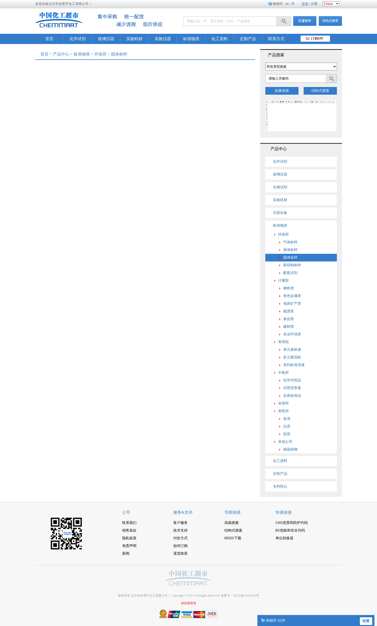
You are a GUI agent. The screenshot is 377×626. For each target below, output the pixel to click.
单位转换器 (284, 538)
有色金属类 (292, 296)
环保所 (100, 54)
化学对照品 (292, 380)
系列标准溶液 (294, 365)
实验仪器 (163, 39)
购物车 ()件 (275, 620)
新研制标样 (292, 265)
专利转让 (280, 486)
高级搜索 (231, 523)
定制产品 (248, 39)
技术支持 (180, 530)
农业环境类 (292, 334)
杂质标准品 (292, 396)
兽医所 (283, 411)
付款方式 (180, 538)
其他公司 (285, 442)
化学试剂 (78, 39)
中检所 (283, 373)
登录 (305, 4)
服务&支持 (183, 512)
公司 (126, 512)
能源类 (288, 311)
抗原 (286, 426)
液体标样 (290, 250)
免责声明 (129, 546)
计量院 (283, 280)
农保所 (283, 403)
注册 (314, 4)
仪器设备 (280, 213)
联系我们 (129, 523)
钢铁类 (288, 288)
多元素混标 (292, 357)
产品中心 (61, 54)
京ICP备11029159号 (246, 595)
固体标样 (290, 257)
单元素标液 (292, 350)
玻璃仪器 (106, 39)
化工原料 (219, 39)
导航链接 (232, 512)
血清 (286, 419)
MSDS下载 (232, 538)
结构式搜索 (320, 91)
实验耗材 (134, 39)
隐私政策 (129, 538)
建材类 (288, 326)
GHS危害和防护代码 (292, 523)
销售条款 (129, 530)
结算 (366, 621)
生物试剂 (280, 187)
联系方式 (276, 39)
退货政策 (180, 553)
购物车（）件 (284, 4)
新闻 (125, 553)
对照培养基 (292, 388)
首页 (49, 39)
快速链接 (284, 512)
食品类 (288, 319)
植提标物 (290, 449)
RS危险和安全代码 (290, 530)
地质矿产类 (292, 303)
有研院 (283, 342)
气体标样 (290, 242)
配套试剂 (290, 273)
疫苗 (286, 434)
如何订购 (180, 546)
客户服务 (180, 523)
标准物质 (191, 39)
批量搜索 (282, 91)
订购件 (317, 38)
